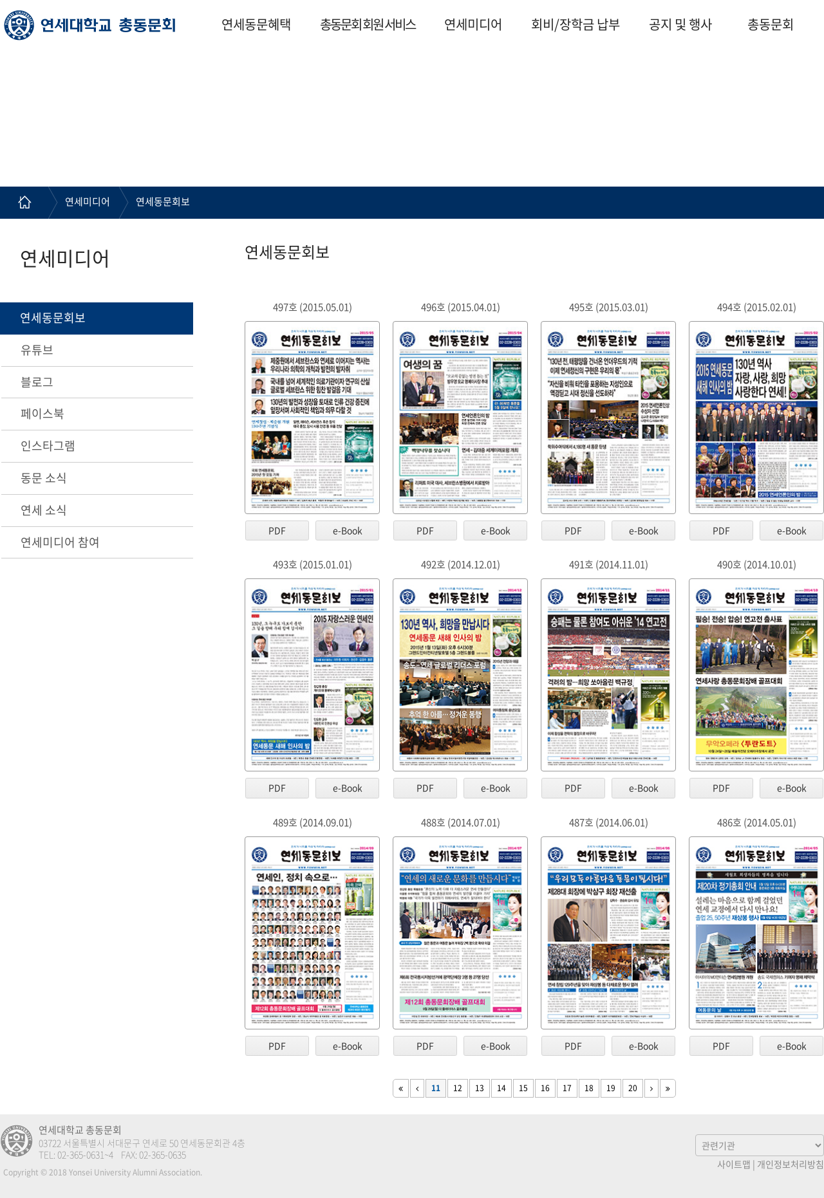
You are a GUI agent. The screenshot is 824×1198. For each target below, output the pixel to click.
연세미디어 (473, 24)
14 (501, 1088)
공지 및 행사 (680, 24)
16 (545, 1088)
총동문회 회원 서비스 (367, 24)
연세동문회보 (163, 201)
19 (610, 1088)
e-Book (347, 530)
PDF (277, 530)
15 (523, 1088)
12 (457, 1088)
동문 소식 (44, 477)
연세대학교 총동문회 (89, 25)
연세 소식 (44, 510)
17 (567, 1088)
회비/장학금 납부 (575, 24)
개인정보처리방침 (790, 1163)
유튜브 (37, 349)
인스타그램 (48, 445)
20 (632, 1088)
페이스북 (42, 413)
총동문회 (770, 24)
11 (435, 1088)
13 (479, 1088)
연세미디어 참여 (60, 542)
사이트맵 (734, 1163)
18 (589, 1088)
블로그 (37, 382)
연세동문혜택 (256, 24)
